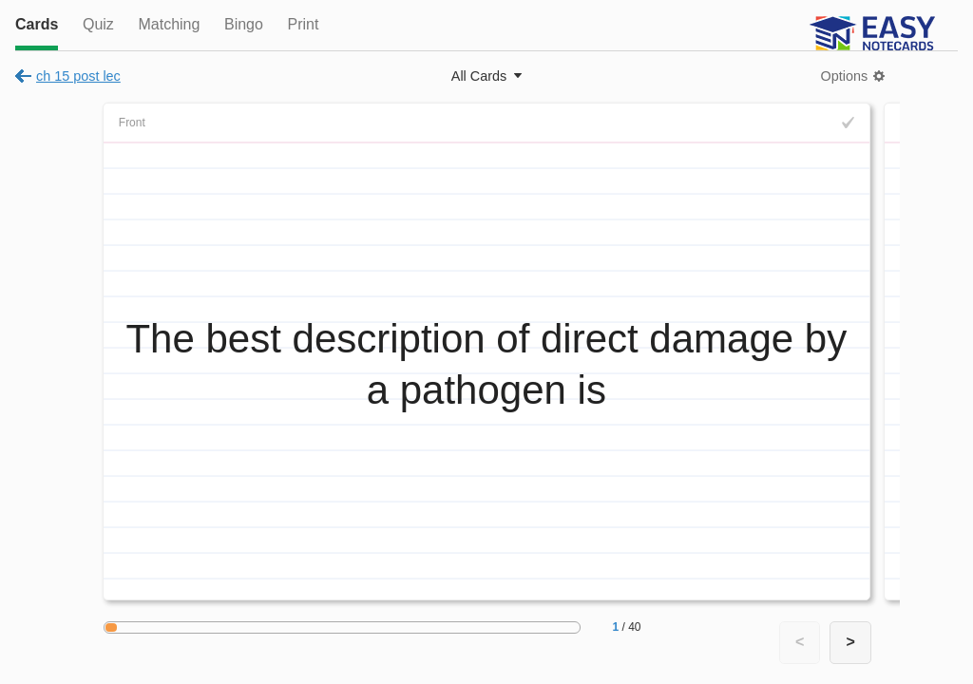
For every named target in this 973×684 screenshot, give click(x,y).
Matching (169, 24)
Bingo (243, 24)
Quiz (98, 24)
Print (302, 24)
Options (844, 76)
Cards (36, 24)
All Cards (478, 76)
